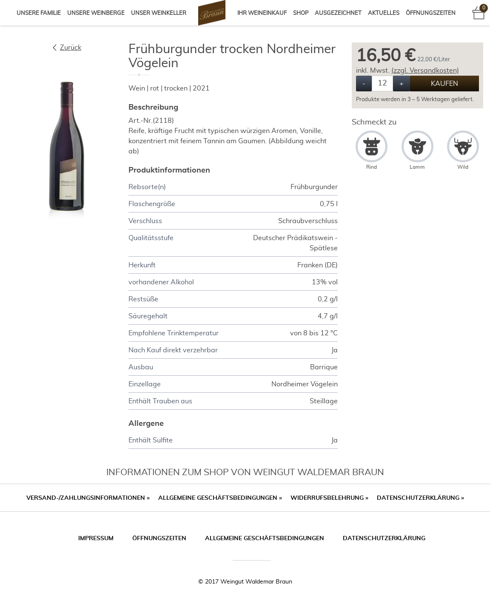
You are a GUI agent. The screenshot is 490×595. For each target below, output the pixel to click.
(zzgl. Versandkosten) (425, 70)
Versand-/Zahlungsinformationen (88, 498)
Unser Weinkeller (158, 13)
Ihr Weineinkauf (262, 13)
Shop (300, 13)
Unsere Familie (39, 13)
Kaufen (444, 83)
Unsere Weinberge (96, 13)
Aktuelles (383, 13)
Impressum (96, 538)
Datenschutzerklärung (420, 498)
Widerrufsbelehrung (329, 498)
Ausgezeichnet (338, 13)
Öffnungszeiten (431, 13)
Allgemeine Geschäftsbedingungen (220, 498)
